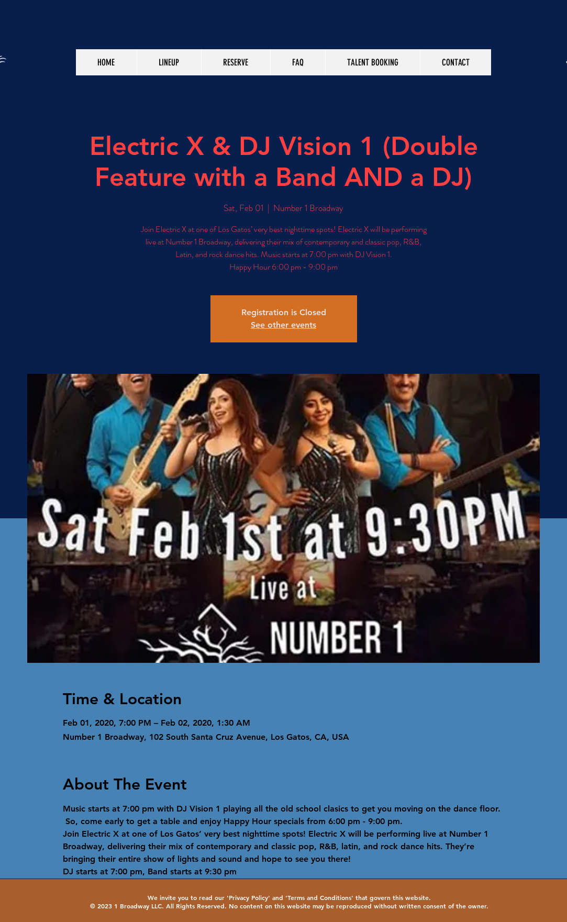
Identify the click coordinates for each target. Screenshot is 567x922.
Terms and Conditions (319, 897)
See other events (283, 325)
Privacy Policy (248, 897)
